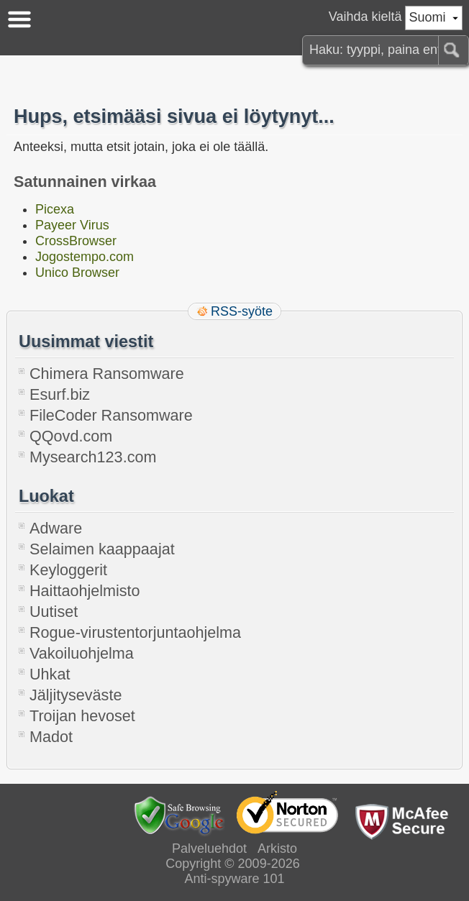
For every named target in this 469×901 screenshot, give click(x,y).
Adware (55, 528)
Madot (51, 737)
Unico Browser (77, 272)
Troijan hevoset (82, 716)
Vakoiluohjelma (81, 653)
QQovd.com (70, 436)
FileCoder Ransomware (111, 415)
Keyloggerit (68, 570)
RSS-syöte (242, 311)
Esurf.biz (59, 394)
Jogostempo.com (84, 257)
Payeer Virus (72, 225)
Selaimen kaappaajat (102, 549)
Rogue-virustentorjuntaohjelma (135, 632)
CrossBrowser (76, 241)
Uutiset (53, 612)
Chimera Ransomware (106, 374)
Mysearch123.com (92, 457)
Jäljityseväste (75, 695)
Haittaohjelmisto (84, 591)
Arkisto (277, 848)
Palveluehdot (209, 848)
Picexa (54, 209)
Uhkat (49, 674)
